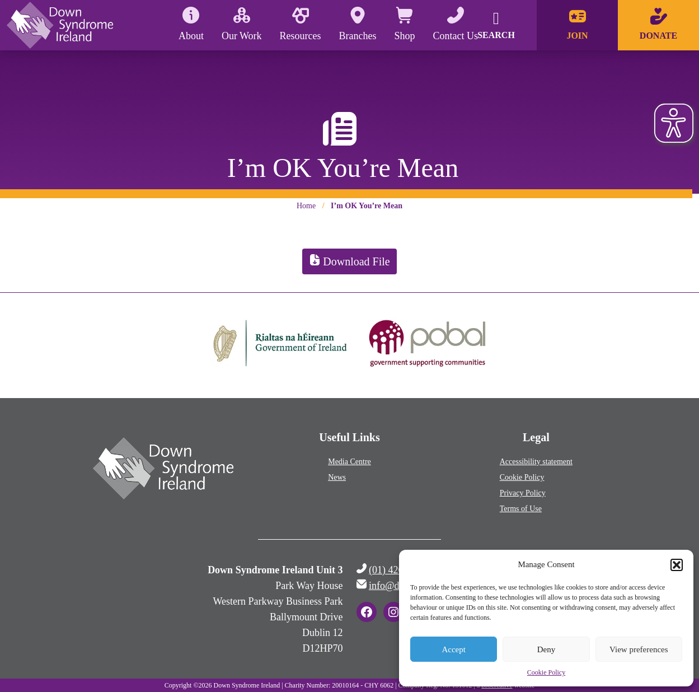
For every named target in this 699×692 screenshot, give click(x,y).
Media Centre (349, 461)
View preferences (638, 649)
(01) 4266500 (396, 570)
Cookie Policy (546, 672)
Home (306, 206)
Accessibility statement (536, 461)
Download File (349, 261)
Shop (405, 24)
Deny (546, 649)
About (191, 24)
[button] (676, 565)
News (337, 477)
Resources (300, 24)
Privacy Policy (523, 493)
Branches (358, 24)
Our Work (242, 24)
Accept (453, 649)
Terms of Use (521, 508)
